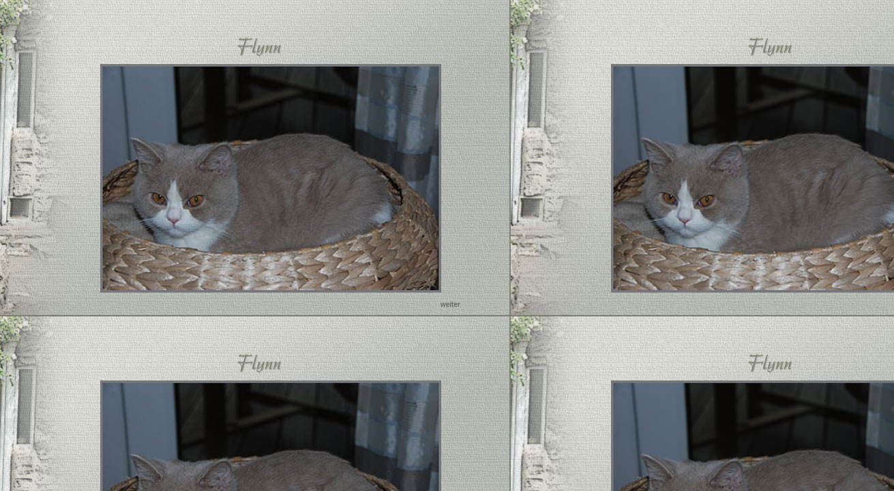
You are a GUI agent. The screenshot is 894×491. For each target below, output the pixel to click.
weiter (450, 304)
